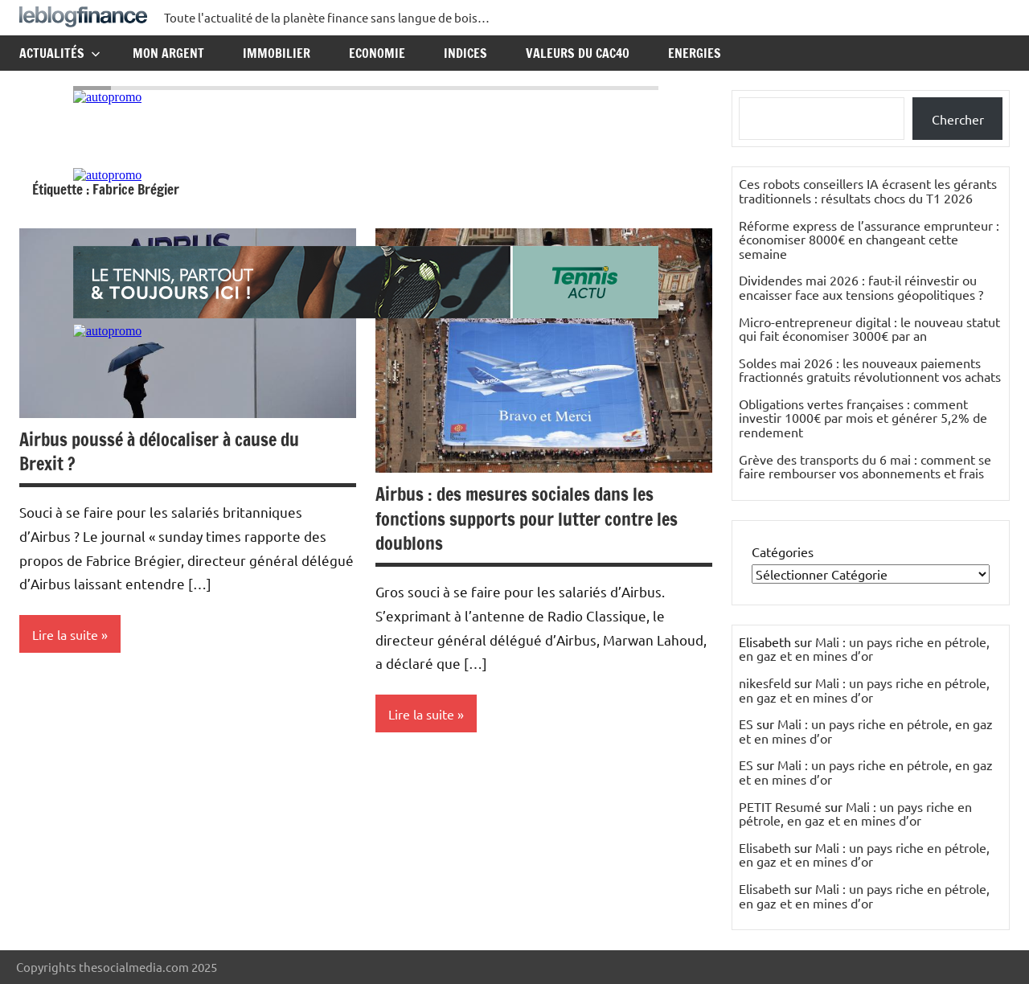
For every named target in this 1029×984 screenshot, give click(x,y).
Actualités (59, 53)
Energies (694, 53)
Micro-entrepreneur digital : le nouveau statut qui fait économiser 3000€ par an (869, 329)
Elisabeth (765, 847)
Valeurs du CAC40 (577, 53)
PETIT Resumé (780, 806)
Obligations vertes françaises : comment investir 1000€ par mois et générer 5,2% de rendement (863, 418)
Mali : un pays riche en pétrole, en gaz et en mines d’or (864, 648)
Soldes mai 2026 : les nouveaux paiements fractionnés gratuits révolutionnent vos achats (870, 370)
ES (746, 723)
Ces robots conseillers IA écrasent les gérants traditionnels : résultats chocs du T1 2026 (868, 190)
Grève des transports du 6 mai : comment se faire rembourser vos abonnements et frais (865, 466)
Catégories (783, 551)
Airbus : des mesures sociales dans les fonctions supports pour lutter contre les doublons (526, 519)
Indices (465, 53)
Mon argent (168, 53)
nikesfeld (765, 682)
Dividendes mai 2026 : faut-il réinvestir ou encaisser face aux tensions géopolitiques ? (861, 287)
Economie (377, 53)
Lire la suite (65, 634)
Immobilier (276, 53)
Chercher (958, 119)
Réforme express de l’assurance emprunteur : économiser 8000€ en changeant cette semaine (869, 239)
